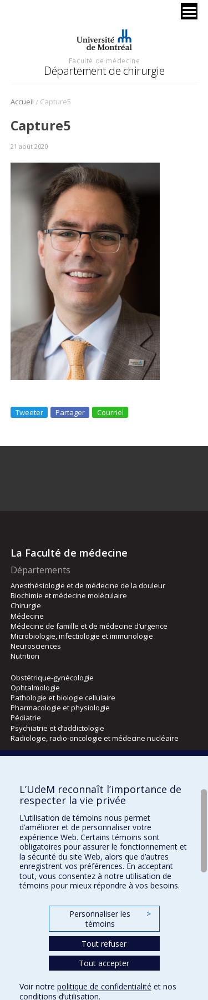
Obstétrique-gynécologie (52, 678)
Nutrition (25, 656)
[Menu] (189, 11)
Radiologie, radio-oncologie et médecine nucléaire (95, 738)
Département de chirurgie (104, 70)
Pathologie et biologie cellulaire (63, 698)
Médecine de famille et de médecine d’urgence (89, 626)
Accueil (22, 102)
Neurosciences (36, 646)
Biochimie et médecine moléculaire (69, 595)
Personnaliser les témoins (109, 918)
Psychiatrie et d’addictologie (57, 728)
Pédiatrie (26, 718)
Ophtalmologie (35, 688)
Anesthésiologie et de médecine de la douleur (88, 585)
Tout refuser (104, 943)
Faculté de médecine (104, 60)
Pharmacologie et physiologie (60, 708)
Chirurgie (26, 605)
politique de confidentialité (104, 986)
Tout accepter (104, 963)
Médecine (27, 616)
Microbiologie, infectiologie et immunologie (82, 636)
